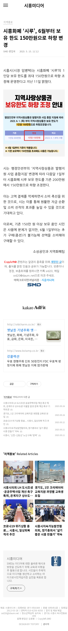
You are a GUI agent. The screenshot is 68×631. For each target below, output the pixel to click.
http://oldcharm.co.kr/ (21, 324)
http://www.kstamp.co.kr (22, 350)
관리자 (46, 624)
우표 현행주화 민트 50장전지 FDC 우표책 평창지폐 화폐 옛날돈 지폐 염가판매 (34, 363)
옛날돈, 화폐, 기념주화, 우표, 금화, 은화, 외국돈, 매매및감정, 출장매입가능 (23, 337)
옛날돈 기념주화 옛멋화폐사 (22, 330)
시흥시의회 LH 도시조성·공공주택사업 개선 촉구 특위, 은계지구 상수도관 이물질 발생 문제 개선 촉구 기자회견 (26, 406)
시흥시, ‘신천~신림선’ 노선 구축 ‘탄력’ (20, 435)
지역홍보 (8, 396)
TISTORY (34, 624)
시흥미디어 (34, 5)
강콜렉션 (13, 356)
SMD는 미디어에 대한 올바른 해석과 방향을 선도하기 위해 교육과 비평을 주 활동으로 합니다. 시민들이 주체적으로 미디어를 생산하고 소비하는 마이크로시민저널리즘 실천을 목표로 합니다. (26, 572)
